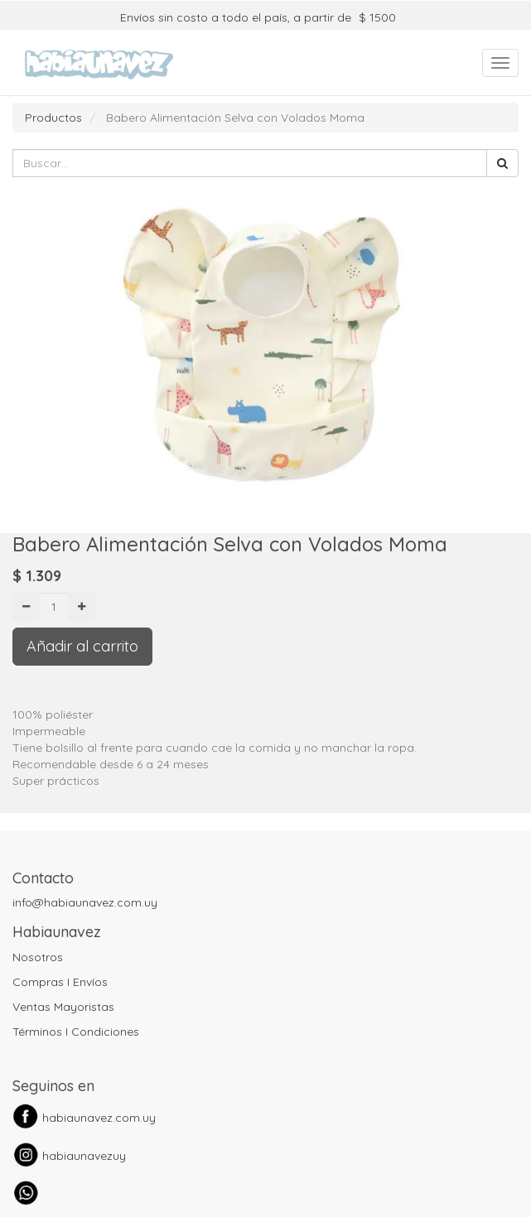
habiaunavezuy (84, 1155)
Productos (53, 117)
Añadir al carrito (82, 646)
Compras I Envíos (60, 981)
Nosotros (37, 957)
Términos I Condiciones (75, 1031)
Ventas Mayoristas (63, 1006)
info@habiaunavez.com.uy (84, 902)
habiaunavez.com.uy (99, 1117)
